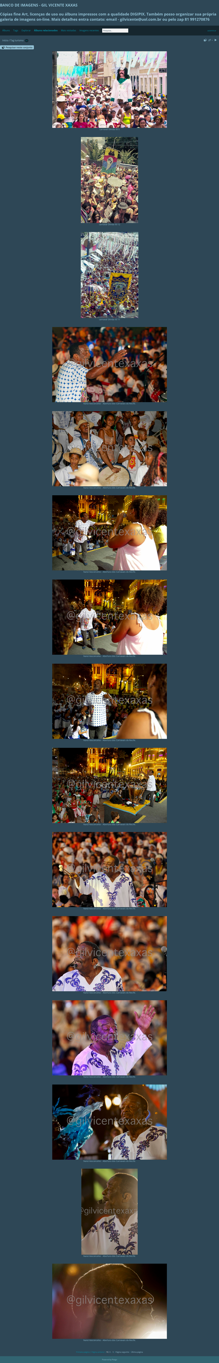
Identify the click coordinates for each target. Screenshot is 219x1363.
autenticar (211, 30)
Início (5, 40)
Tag (12, 40)
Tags (15, 30)
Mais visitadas (68, 30)
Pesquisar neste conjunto (19, 47)
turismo (19, 40)
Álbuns (6, 30)
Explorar (26, 30)
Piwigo (114, 1359)
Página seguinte (122, 1352)
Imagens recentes (89, 30)
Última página (137, 1352)
